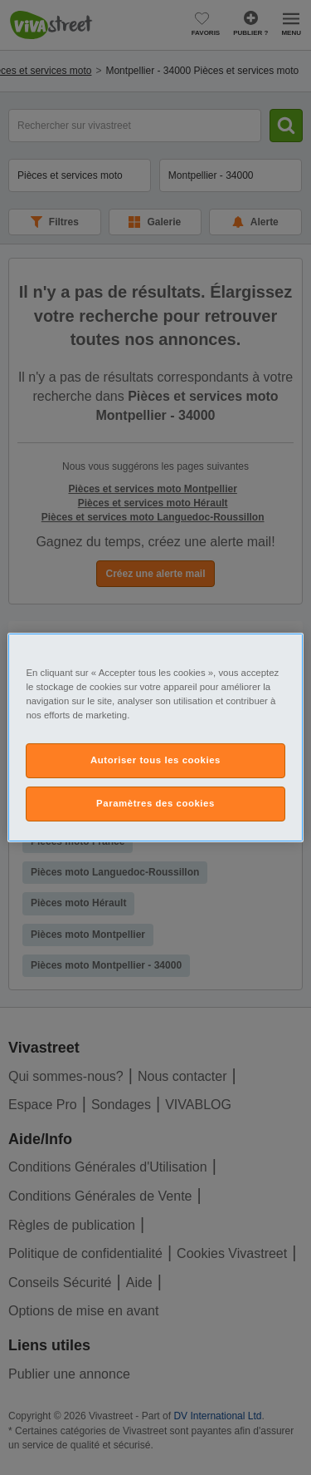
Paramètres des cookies (155, 803)
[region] (155, 737)
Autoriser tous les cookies (155, 760)
